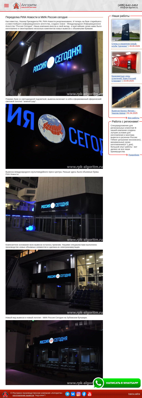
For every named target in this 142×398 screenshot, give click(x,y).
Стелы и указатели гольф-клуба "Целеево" (124, 44)
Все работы (133, 118)
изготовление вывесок (23, 395)
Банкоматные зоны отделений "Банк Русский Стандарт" (124, 78)
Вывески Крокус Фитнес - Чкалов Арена (124, 111)
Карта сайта (134, 394)
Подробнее (133, 155)
